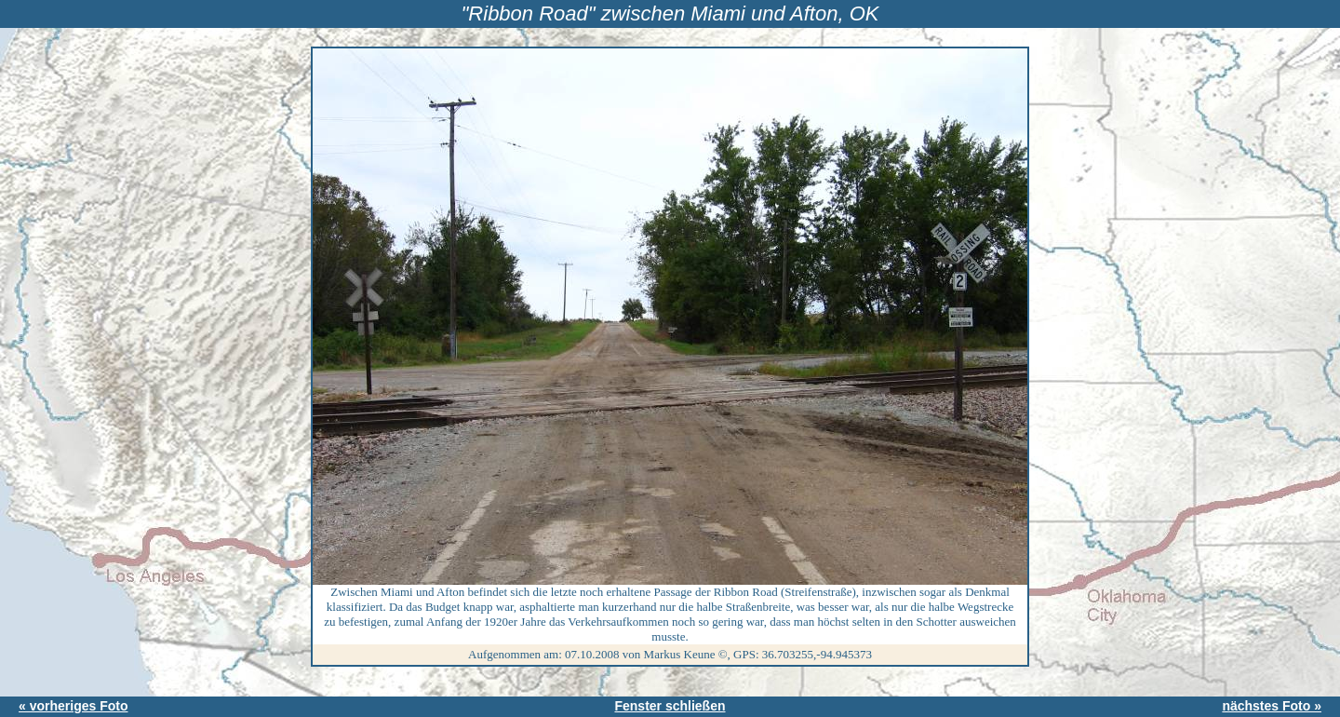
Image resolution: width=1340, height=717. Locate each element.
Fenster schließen (669, 705)
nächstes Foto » (1271, 705)
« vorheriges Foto (73, 705)
